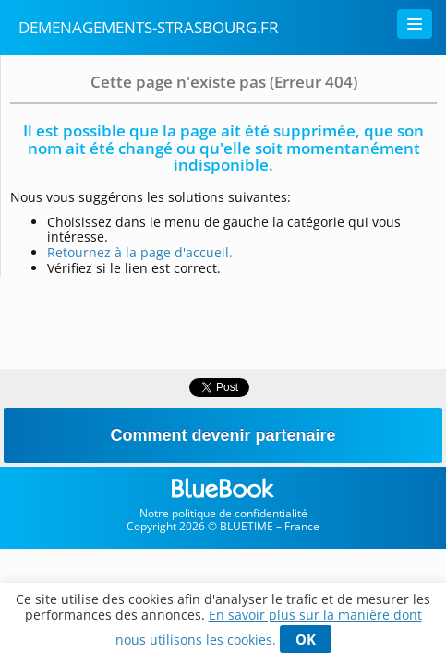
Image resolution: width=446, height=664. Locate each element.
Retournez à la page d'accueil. (140, 252)
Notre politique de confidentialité (223, 513)
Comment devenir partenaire (222, 435)
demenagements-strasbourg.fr (148, 27)
